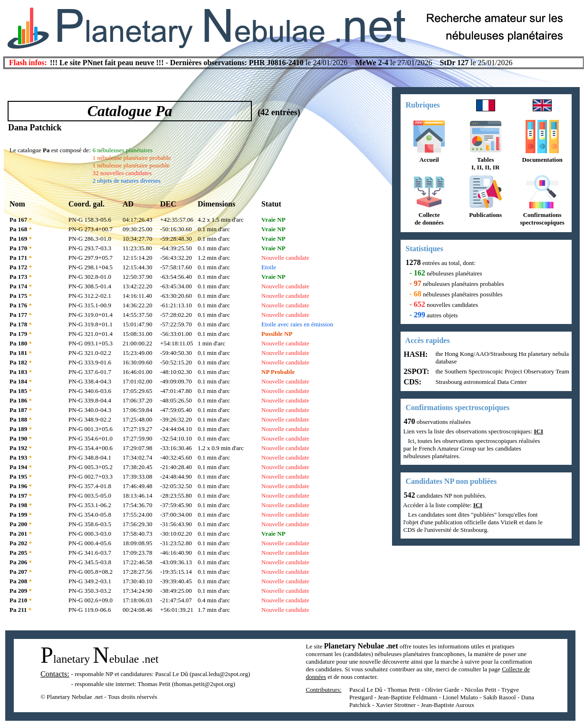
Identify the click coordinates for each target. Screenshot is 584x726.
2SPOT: (416, 371)
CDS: (411, 382)
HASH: (415, 354)
